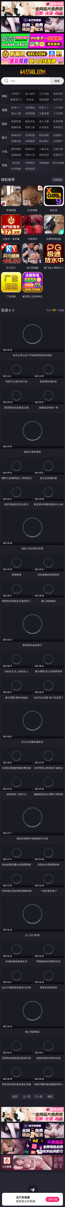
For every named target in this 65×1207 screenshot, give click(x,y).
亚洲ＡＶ (16, 107)
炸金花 (30, 99)
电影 (4, 124)
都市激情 (16, 149)
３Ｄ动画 (58, 107)
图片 (4, 137)
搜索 (57, 80)
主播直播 (44, 113)
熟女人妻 (16, 113)
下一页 (38, 1096)
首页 (14, 1096)
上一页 (26, 1096)
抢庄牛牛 (58, 99)
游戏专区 (58, 93)
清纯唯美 (30, 141)
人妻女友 (44, 149)
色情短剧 (30, 168)
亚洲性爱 (16, 121)
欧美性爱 (58, 121)
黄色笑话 (44, 154)
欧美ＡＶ (44, 107)
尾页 (50, 1096)
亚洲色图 (30, 135)
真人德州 (30, 93)
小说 (4, 151)
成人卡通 (44, 121)
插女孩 (16, 162)
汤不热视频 (58, 162)
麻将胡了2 (16, 99)
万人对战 (44, 93)
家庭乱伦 (30, 149)
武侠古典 (58, 149)
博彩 (4, 96)
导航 (4, 165)
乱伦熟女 (44, 127)
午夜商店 (30, 162)
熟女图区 (44, 141)
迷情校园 (16, 154)
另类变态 (58, 127)
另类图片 (58, 141)
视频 (4, 110)
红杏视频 (16, 168)
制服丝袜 (16, 127)
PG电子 (16, 93)
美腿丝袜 (16, 141)
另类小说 (30, 154)
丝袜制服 (30, 113)
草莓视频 (44, 162)
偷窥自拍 (16, 135)
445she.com (32, 72)
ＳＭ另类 (58, 113)
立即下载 (52, 1199)
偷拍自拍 (30, 121)
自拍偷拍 (30, 107)
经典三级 (30, 127)
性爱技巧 (58, 154)
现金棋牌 (44, 99)
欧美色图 (44, 135)
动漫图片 (58, 135)
